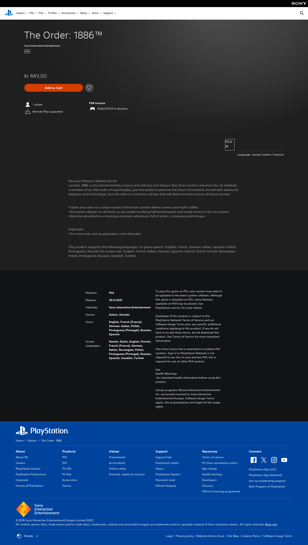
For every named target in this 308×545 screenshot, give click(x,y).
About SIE (22, 457)
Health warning (212, 474)
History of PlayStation (29, 485)
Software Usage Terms (277, 536)
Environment (117, 457)
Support (108, 13)
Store (95, 13)
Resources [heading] (209, 451)
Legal (169, 536)
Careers (20, 463)
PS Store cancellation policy (219, 463)
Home (19, 440)
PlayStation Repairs (168, 474)
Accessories (68, 13)
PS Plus (52, 13)
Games (20, 13)
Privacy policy (185, 536)
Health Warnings (166, 373)
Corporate (22, 480)
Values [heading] (114, 451)
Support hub (163, 457)
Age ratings (209, 468)
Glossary (207, 485)
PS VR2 (66, 468)
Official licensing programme (221, 491)
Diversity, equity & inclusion (127, 474)
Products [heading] (69, 451)
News (83, 13)
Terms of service (212, 457)
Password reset (165, 480)
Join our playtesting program (267, 481)
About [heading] (20, 451)
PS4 (41, 13)
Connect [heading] (255, 451)
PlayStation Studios (28, 468)
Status (160, 468)
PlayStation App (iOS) (262, 469)
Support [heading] (162, 451)
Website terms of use (210, 536)
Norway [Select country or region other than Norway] (27, 536)
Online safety (117, 468)
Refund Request (166, 485)
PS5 (31, 13)
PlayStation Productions (31, 474)
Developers (209, 480)
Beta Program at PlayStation (267, 486)
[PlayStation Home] (9, 13)
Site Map (233, 536)
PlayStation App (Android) (265, 475)
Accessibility (117, 463)
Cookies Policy (251, 536)
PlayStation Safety (167, 463)
